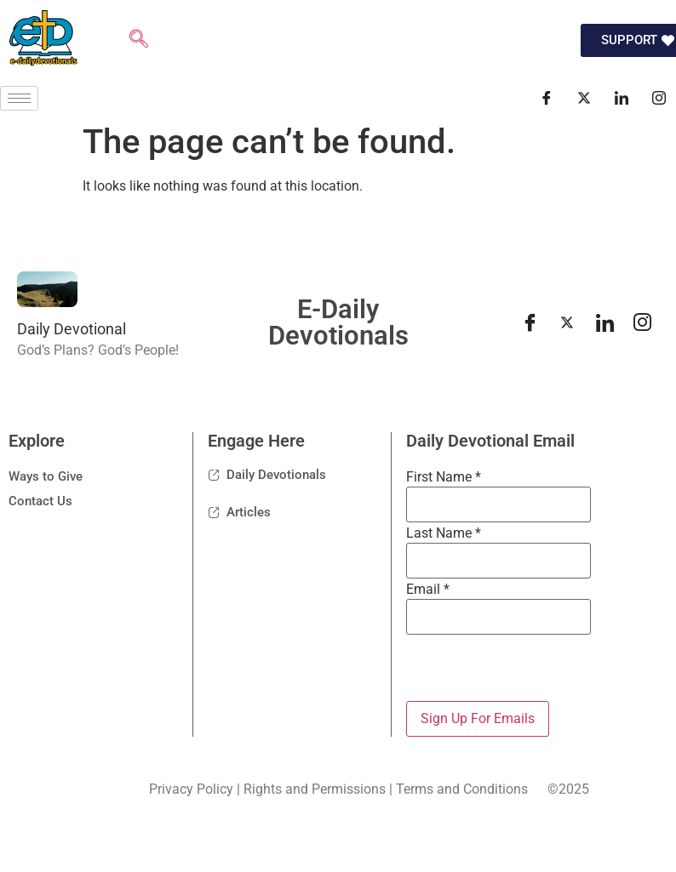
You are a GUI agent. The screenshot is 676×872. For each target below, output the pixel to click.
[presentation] (535, 668)
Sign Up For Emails (478, 718)
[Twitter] (584, 98)
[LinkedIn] (621, 98)
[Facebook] (546, 98)
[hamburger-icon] (19, 98)
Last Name (443, 533)
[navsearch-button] (139, 41)
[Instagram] (659, 98)
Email (428, 589)
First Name (443, 477)
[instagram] (642, 322)
